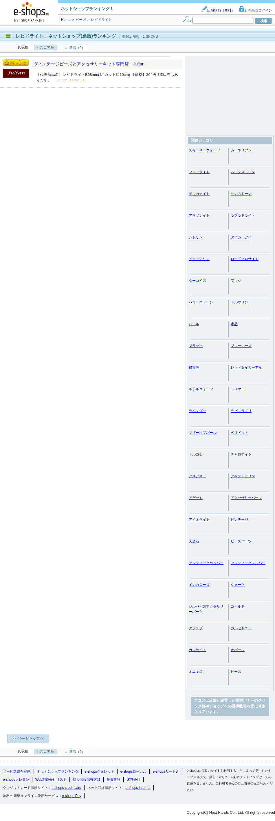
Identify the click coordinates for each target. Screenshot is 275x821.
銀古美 (194, 367)
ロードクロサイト (244, 259)
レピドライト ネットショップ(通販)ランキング (66, 36)
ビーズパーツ (241, 541)
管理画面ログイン (255, 10)
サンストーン (241, 194)
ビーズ (236, 672)
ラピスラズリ (241, 411)
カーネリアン (241, 150)
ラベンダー (197, 411)
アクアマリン (199, 259)
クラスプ (196, 628)
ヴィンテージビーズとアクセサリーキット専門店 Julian (88, 63)
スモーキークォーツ (204, 150)
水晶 (234, 324)
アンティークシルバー (248, 563)
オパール (238, 650)
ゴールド (238, 606)
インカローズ (199, 585)
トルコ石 (196, 454)
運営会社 (133, 780)
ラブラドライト (243, 215)
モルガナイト (199, 194)
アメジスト (197, 476)
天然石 (194, 541)
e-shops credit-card (66, 788)
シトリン (196, 237)
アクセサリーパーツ (246, 498)
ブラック (196, 346)
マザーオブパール (203, 433)
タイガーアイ (241, 237)
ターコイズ (197, 281)
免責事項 (113, 780)
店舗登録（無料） (218, 10)
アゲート (196, 498)
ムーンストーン (243, 172)
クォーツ (238, 585)
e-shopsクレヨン (16, 780)
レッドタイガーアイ (246, 367)
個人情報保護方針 (86, 780)
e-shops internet (138, 788)
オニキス (196, 672)
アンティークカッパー (206, 563)
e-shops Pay (71, 796)
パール (194, 324)
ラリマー (238, 389)
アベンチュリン (243, 476)
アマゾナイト (199, 215)
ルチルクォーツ (201, 389)
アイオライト (199, 520)
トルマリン (239, 302)
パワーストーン (201, 302)
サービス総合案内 (17, 771)
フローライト (199, 172)
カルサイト (197, 650)
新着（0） (77, 48)
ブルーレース (241, 346)
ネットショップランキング (57, 771)
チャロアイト (241, 454)
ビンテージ (239, 520)
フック (236, 281)
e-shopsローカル (133, 771)
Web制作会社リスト (51, 780)
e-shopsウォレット (99, 771)
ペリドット (239, 433)
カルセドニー (241, 628)
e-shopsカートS (165, 771)
